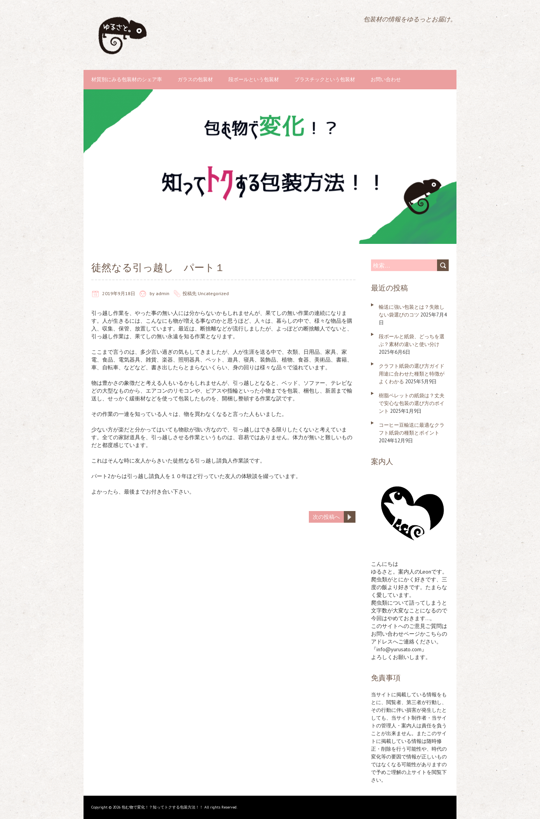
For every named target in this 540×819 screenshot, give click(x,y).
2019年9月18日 (118, 293)
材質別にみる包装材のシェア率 (126, 79)
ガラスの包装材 (195, 79)
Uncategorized (213, 293)
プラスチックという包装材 (324, 79)
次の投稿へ (326, 516)
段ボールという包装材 (253, 79)
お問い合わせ (386, 79)
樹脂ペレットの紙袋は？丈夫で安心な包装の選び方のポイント (411, 403)
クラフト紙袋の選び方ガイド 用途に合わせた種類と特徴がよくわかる (411, 374)
